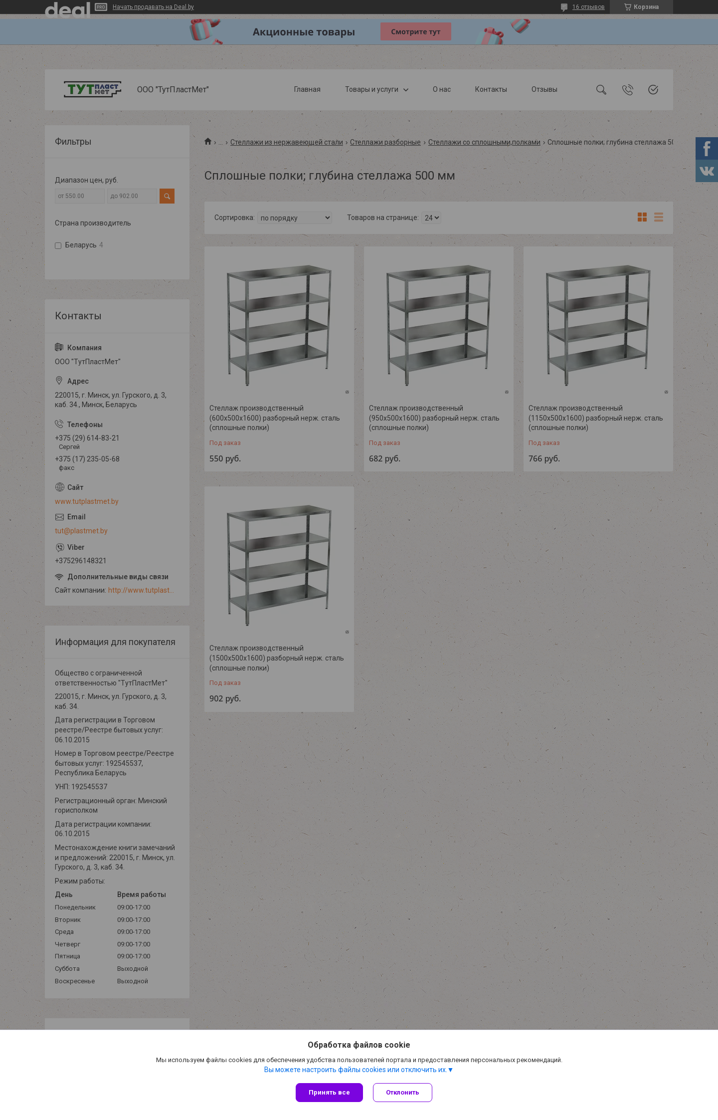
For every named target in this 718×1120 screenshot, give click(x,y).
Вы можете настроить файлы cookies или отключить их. (355, 1070)
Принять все (329, 1092)
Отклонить (402, 1092)
